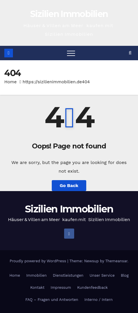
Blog (125, 275)
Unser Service (102, 275)
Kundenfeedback (92, 287)
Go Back (69, 185)
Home (10, 81)
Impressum (61, 287)
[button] (130, 53)
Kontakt (37, 287)
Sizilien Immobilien (69, 14)
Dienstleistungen (68, 275)
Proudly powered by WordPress (38, 261)
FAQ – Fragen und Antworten (51, 299)
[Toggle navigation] (71, 53)
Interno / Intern (98, 299)
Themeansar (116, 261)
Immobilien (36, 275)
